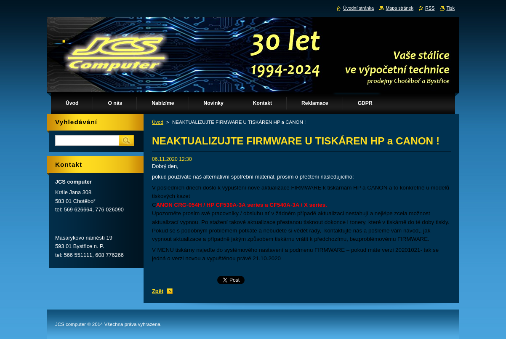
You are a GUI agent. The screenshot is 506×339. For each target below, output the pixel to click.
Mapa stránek (399, 8)
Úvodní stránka (358, 8)
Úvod (157, 122)
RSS (429, 8)
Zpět (157, 291)
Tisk (450, 8)
